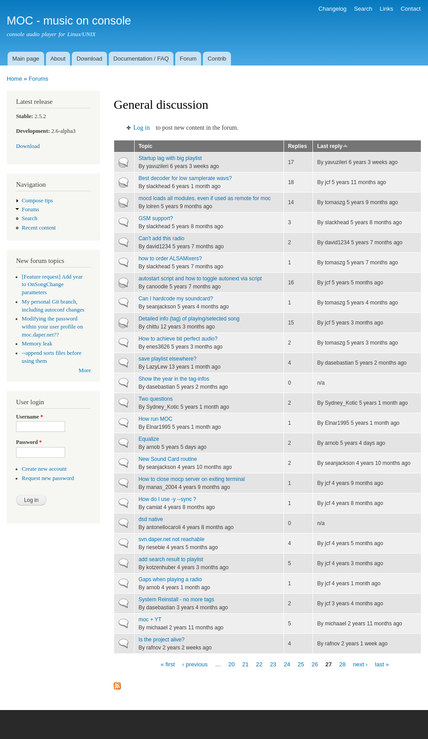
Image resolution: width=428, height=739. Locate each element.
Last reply (332, 146)
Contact (411, 8)
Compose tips (37, 200)
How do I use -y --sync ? (167, 499)
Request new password (48, 478)
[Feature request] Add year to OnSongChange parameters (52, 285)
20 (231, 664)
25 (301, 664)
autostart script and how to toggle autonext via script (200, 278)
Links (386, 8)
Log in (141, 127)
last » (382, 664)
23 (273, 664)
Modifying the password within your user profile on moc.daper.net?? (52, 327)
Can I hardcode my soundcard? (176, 299)
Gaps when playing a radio (170, 579)
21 (245, 664)
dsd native (151, 519)
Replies (297, 146)
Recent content (39, 228)
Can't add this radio (162, 238)
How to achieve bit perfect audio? (178, 339)
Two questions (156, 399)
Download (90, 58)
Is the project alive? (162, 639)
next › (360, 664)
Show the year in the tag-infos (174, 379)
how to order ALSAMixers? (170, 258)
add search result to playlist (171, 559)
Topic (145, 146)
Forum (188, 58)
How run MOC (156, 419)
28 (342, 664)
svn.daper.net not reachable (172, 539)
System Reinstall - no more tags (176, 599)
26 (315, 664)
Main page (25, 58)
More (84, 370)
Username (29, 417)
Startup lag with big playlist (170, 158)
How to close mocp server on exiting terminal (192, 479)
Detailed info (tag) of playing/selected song (189, 319)
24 (287, 664)
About (58, 58)
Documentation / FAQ (141, 58)
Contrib (217, 58)
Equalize (149, 439)
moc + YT (150, 619)
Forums (38, 78)
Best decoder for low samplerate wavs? (185, 178)
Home (14, 78)
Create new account (44, 469)
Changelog (332, 8)
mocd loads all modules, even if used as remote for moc (205, 198)
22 (259, 664)
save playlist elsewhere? (168, 359)
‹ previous (195, 664)
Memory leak (37, 344)
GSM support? (156, 218)
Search (363, 8)
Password (29, 442)
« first (167, 664)
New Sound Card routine (168, 459)
